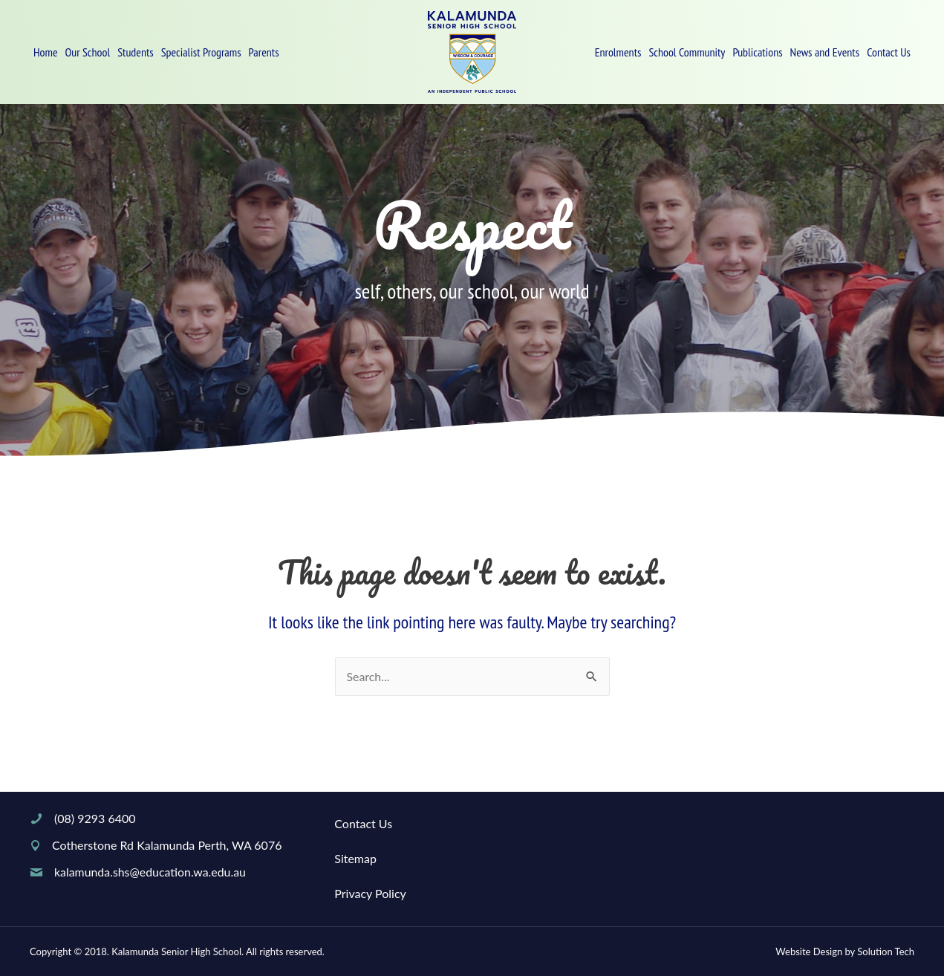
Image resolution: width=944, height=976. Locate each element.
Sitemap (355, 858)
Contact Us (363, 823)
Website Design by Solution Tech (844, 951)
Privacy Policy (370, 893)
